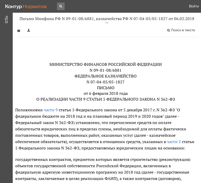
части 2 (174, 141)
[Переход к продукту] (26, 6)
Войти (194, 6)
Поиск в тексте (183, 30)
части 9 (51, 110)
